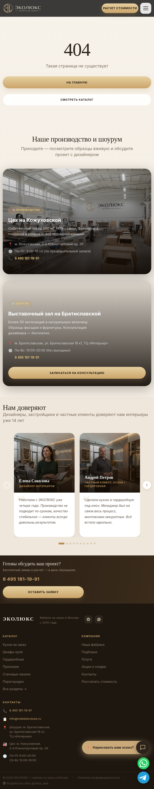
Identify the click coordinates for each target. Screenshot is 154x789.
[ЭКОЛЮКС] (51, 8)
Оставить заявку (43, 592)
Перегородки (13, 681)
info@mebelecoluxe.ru (25, 718)
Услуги (87, 659)
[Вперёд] (147, 485)
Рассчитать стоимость (99, 681)
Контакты (89, 674)
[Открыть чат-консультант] (142, 747)
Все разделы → (15, 689)
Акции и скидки (94, 667)
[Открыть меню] (145, 8)
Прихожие (11, 667)
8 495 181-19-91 (27, 258)
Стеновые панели (16, 674)
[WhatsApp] (99, 619)
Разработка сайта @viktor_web (25, 783)
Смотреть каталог (77, 99)
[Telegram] (88, 619)
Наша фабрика (93, 645)
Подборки (89, 652)
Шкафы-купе (13, 652)
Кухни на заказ (14, 645)
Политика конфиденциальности (98, 777)
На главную (77, 82)
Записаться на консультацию (77, 373)
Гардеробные (13, 659)
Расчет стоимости (120, 8)
